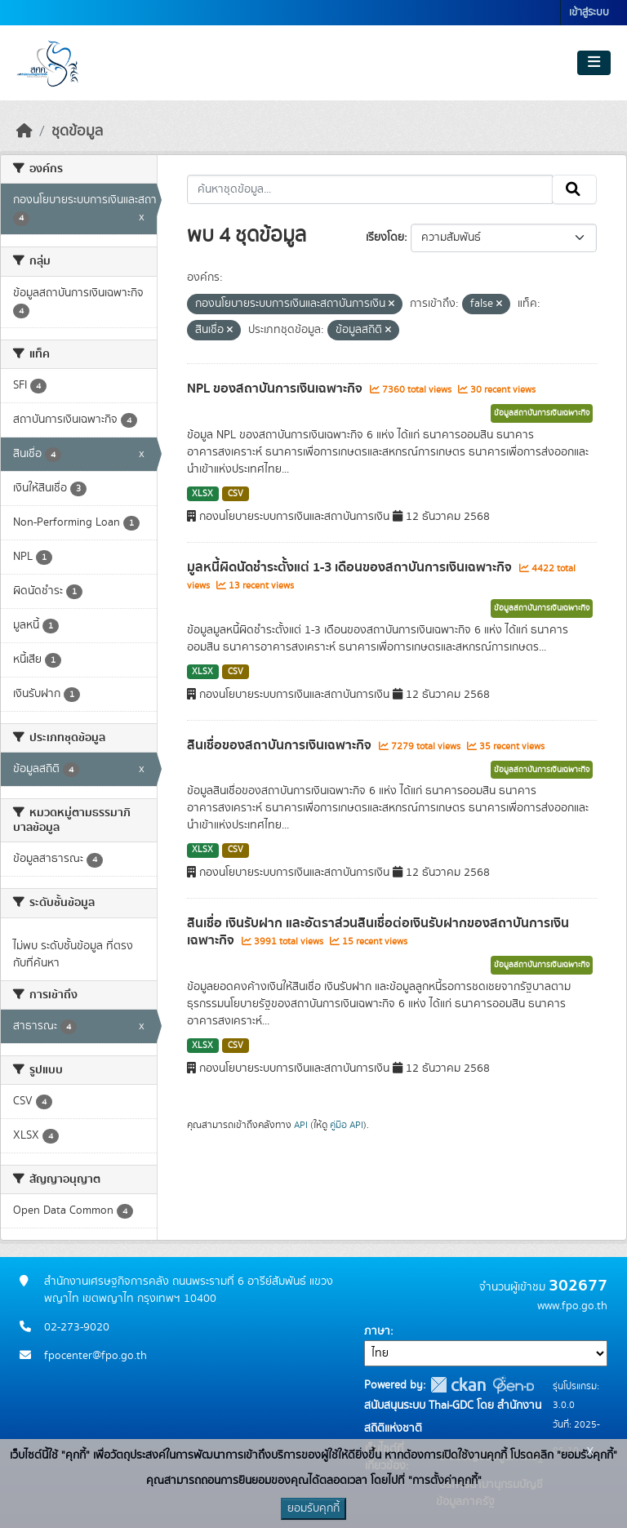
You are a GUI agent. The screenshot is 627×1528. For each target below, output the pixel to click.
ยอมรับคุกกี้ (313, 1508)
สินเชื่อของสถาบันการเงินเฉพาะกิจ (281, 745)
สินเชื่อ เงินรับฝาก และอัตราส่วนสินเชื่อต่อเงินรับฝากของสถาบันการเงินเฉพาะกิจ (378, 932)
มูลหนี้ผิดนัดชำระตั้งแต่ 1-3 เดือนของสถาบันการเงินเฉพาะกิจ (351, 567)
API (301, 1124)
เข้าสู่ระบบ (589, 12)
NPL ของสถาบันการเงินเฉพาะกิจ (276, 388)
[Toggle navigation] (594, 63)
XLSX (202, 493)
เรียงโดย (385, 237)
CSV (235, 493)
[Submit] (574, 189)
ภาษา (377, 1331)
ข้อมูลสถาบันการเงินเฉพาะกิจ (541, 413)
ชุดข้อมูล (77, 131)
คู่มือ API (346, 1124)
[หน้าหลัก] (24, 131)
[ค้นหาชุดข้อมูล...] (370, 189)
